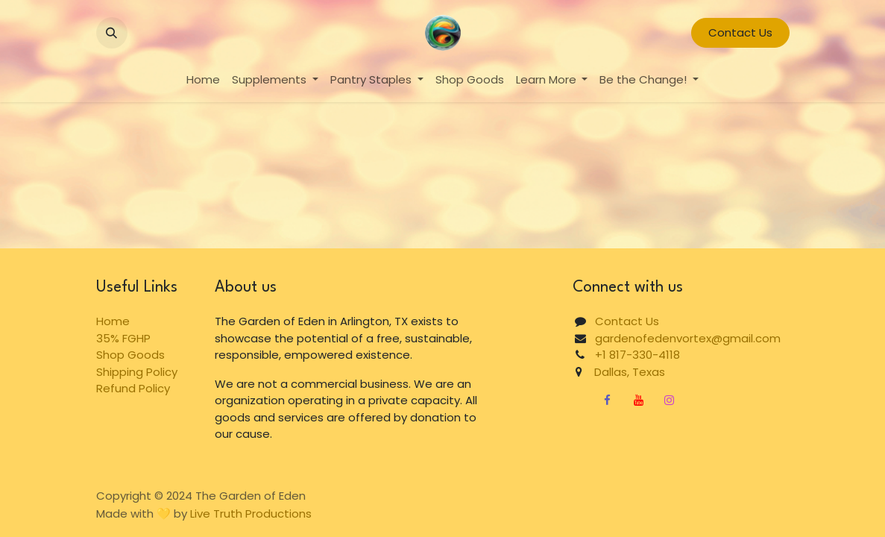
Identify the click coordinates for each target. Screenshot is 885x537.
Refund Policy (133, 388)
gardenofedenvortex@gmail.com (688, 338)
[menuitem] (203, 80)
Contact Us (740, 32)
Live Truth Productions (251, 513)
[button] (111, 32)
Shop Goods (130, 354)
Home (113, 321)
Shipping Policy (136, 372)
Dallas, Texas (623, 372)
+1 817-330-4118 (637, 354)
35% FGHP (123, 338)
